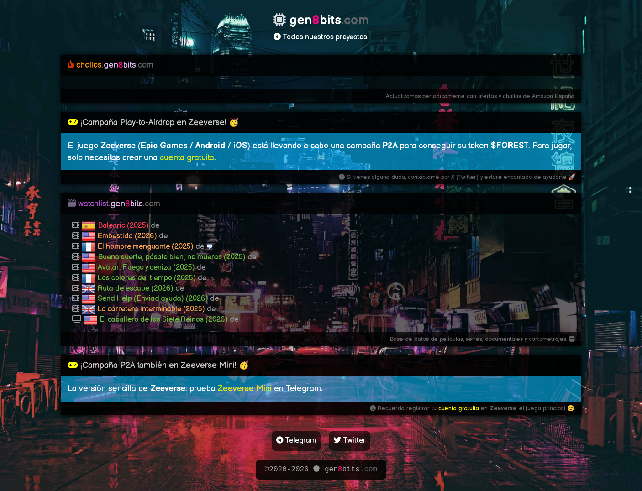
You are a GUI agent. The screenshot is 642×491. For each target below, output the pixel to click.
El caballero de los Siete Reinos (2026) (164, 319)
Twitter (350, 440)
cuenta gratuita (187, 157)
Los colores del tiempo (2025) (147, 278)
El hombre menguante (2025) (146, 246)
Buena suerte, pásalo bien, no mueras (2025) (172, 257)
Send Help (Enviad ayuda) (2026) (153, 298)
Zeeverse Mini (245, 388)
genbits (110, 65)
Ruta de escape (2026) (136, 288)
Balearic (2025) (123, 225)
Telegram (296, 440)
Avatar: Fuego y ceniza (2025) (146, 267)
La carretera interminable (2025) (151, 309)
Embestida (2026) (127, 236)
